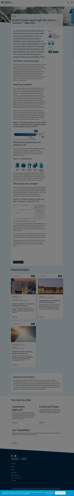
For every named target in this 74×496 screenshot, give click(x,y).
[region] (37, 493)
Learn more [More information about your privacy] (26, 493)
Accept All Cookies (60, 492)
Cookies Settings (49, 492)
